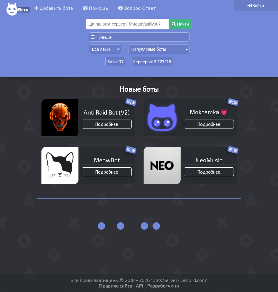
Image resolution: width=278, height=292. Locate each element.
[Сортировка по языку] (105, 49)
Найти (180, 24)
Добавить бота (53, 8)
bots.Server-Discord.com (179, 280)
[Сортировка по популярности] (158, 49)
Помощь (95, 8)
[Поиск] (128, 24)
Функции (102, 36)
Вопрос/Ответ (137, 8)
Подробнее (106, 124)
